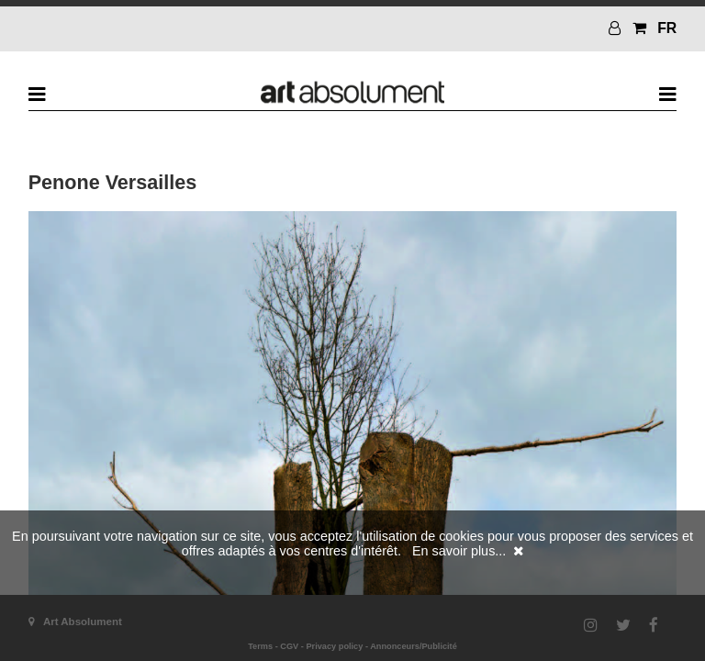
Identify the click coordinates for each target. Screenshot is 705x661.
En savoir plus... (459, 550)
